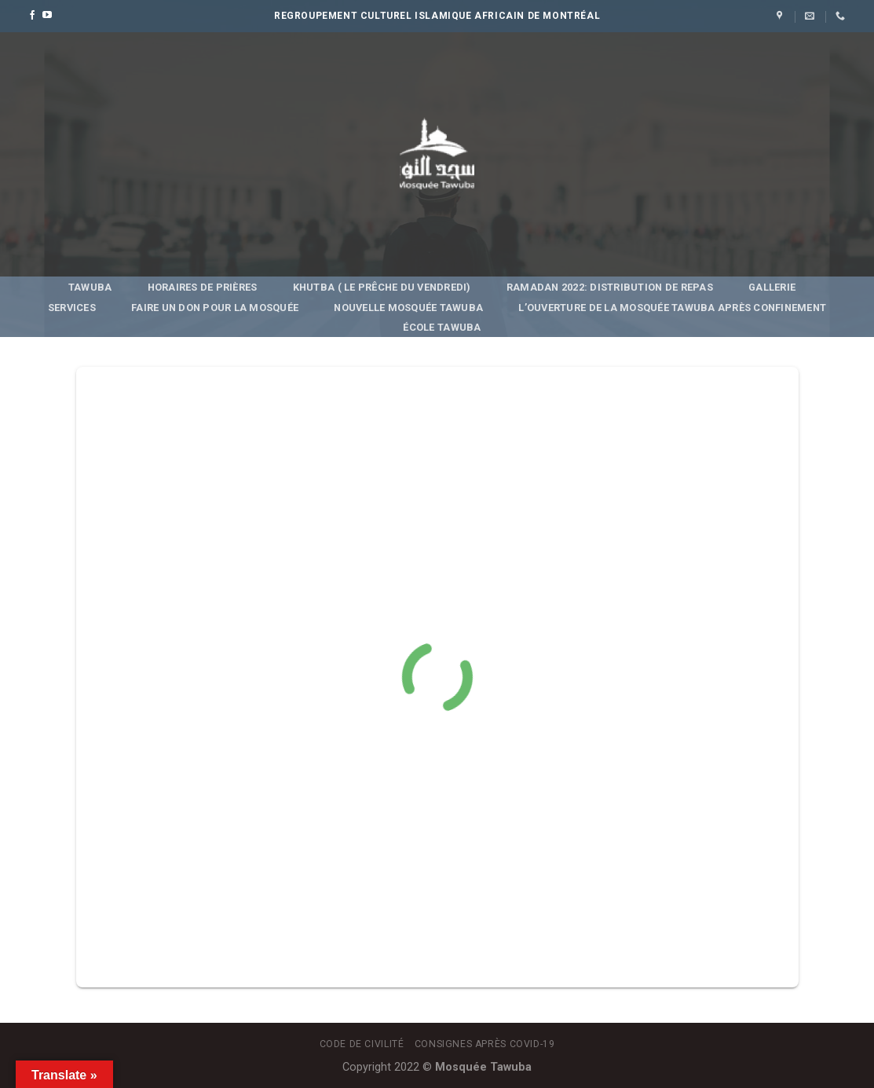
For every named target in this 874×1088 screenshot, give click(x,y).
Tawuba (90, 287)
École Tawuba (442, 327)
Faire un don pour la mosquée (214, 307)
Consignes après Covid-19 (485, 1044)
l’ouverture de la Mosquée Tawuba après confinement (672, 307)
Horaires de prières (203, 287)
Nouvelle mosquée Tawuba (408, 307)
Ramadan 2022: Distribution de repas (609, 287)
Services (72, 307)
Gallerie (771, 287)
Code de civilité (362, 1044)
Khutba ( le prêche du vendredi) (382, 287)
